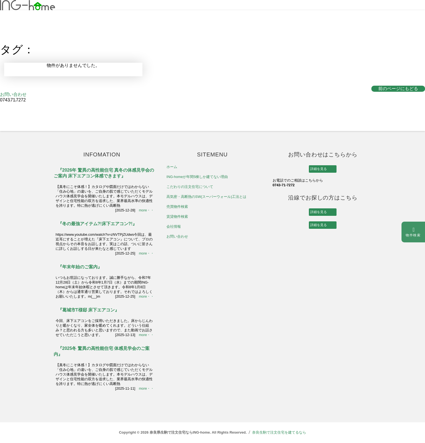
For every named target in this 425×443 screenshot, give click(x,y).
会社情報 (173, 226)
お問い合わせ (13, 94)
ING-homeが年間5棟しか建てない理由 (197, 177)
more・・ (146, 210)
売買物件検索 (177, 207)
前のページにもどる (398, 88)
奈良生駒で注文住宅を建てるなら (279, 432)
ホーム (171, 167)
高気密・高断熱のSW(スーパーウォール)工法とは (206, 197)
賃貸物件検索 (177, 216)
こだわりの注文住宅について (189, 187)
